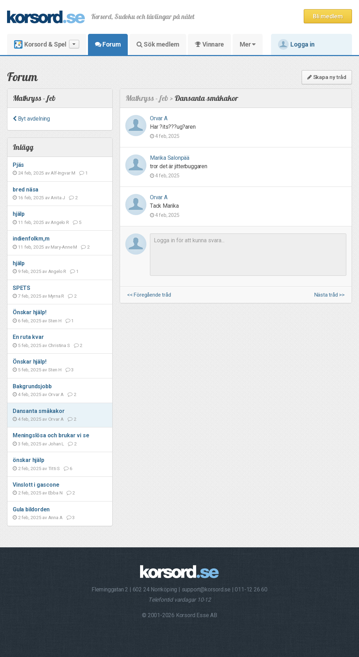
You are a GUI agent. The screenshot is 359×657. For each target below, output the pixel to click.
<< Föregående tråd (149, 295)
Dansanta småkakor (39, 411)
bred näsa (25, 189)
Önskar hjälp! (29, 312)
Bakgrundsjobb (32, 386)
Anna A (55, 517)
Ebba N (55, 492)
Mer (248, 44)
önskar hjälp (28, 460)
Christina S (59, 345)
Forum (108, 44)
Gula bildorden (31, 509)
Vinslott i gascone (36, 484)
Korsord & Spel (46, 44)
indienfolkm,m (31, 238)
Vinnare (209, 44)
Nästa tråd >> (329, 295)
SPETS (21, 288)
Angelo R (60, 222)
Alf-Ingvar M (63, 173)
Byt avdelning (31, 118)
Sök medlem (158, 44)
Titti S (54, 468)
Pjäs (18, 165)
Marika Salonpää (169, 157)
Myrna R (56, 296)
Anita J (58, 197)
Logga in (296, 44)
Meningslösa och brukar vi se (51, 435)
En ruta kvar (28, 337)
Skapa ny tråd (326, 77)
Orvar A (56, 394)
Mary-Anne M (64, 247)
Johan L (56, 443)
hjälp (19, 214)
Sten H (55, 320)
